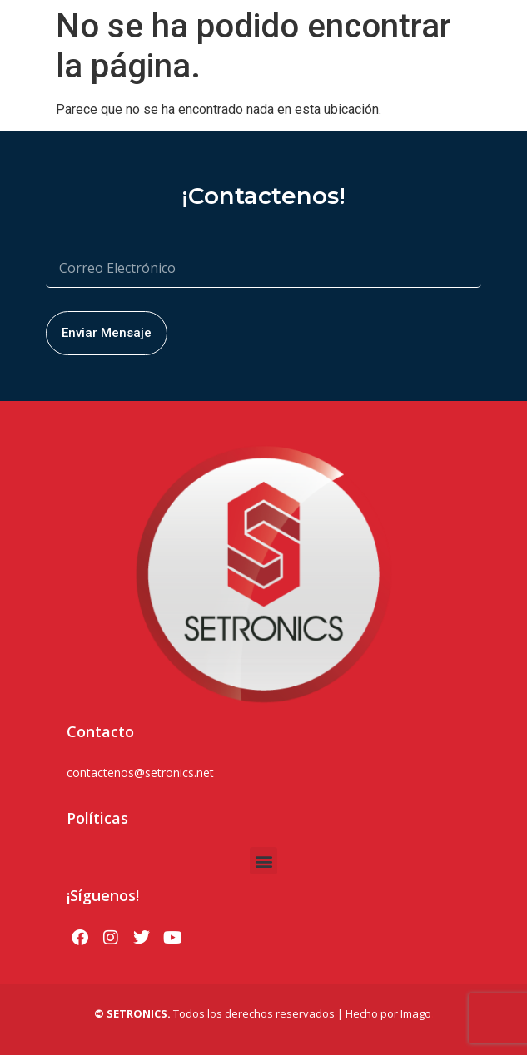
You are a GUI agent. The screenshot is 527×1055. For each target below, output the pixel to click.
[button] (263, 860)
